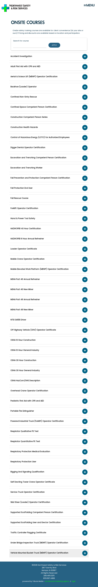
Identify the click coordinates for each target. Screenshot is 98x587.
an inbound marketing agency (57, 581)
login (74, 581)
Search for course (21, 41)
